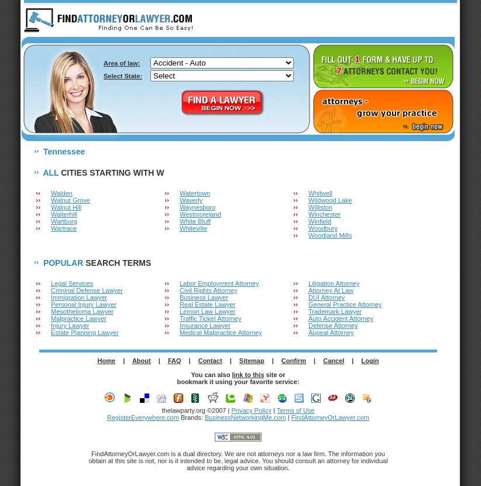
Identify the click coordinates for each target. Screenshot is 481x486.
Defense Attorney (333, 325)
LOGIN (435, 21)
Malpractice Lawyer (78, 318)
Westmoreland (200, 214)
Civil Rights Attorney (208, 290)
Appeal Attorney (331, 332)
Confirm (293, 360)
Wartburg (64, 221)
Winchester (324, 214)
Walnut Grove (70, 200)
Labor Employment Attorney (219, 283)
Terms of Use (296, 410)
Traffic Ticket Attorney (210, 318)
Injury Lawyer (70, 325)
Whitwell (320, 193)
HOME (303, 21)
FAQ (174, 360)
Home (107, 360)
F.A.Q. (391, 21)
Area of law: (122, 63)
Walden (62, 193)
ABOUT (347, 21)
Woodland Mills (330, 235)
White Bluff (195, 221)
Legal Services (72, 283)
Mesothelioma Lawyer (82, 311)
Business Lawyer (204, 297)
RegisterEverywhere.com (143, 417)
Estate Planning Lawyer (85, 332)
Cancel (333, 360)
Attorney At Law (330, 290)
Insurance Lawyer (205, 325)
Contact (210, 360)
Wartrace (64, 228)
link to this (248, 374)
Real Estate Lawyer (207, 304)
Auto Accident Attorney (340, 318)
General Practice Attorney (345, 304)
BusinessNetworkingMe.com (245, 417)
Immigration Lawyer (79, 297)
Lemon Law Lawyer (207, 311)
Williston (320, 207)
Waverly (191, 200)
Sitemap (251, 360)
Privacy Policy (251, 410)
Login (370, 360)
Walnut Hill (66, 207)
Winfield (319, 221)
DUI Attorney (326, 297)
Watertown (195, 193)
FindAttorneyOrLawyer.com (330, 417)
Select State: (123, 76)
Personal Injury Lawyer (83, 304)
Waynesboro (197, 207)
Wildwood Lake (330, 200)
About (141, 360)
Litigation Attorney (333, 283)
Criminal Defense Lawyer (87, 290)
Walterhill (64, 214)
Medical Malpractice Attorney (221, 332)
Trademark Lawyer (335, 311)
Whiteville (193, 228)
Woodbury (323, 228)
